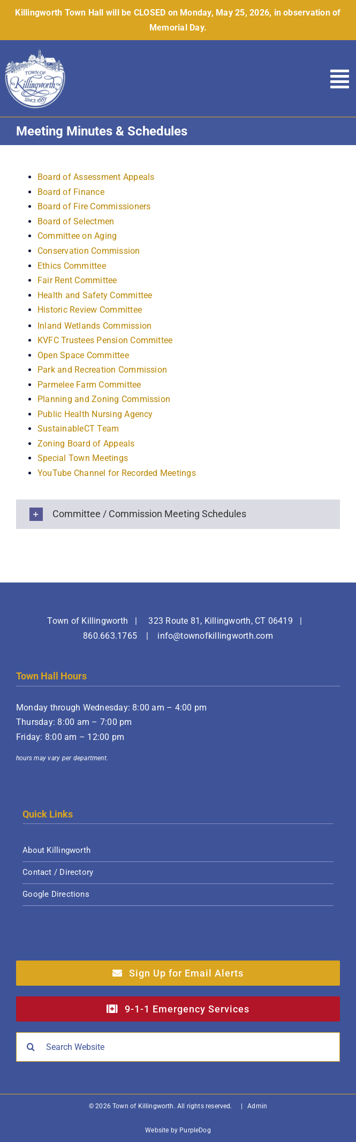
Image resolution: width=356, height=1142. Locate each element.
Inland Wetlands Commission (94, 326)
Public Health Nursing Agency (95, 414)
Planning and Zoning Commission (103, 399)
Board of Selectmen (75, 221)
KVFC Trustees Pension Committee (104, 340)
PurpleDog (195, 1130)
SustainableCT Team (78, 428)
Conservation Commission (88, 251)
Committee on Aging (77, 236)
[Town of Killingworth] (35, 52)
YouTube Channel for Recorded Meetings (116, 473)
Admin (257, 1106)
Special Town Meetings (82, 458)
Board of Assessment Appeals (95, 177)
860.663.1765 (110, 636)
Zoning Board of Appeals (86, 443)
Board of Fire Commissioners (93, 206)
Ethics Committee (71, 266)
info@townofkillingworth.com (214, 636)
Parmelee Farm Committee (89, 385)
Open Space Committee (83, 355)
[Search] (31, 1047)
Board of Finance (70, 192)
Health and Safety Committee (94, 295)
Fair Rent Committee (77, 280)
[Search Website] (178, 1047)
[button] (178, 514)
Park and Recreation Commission (102, 370)
